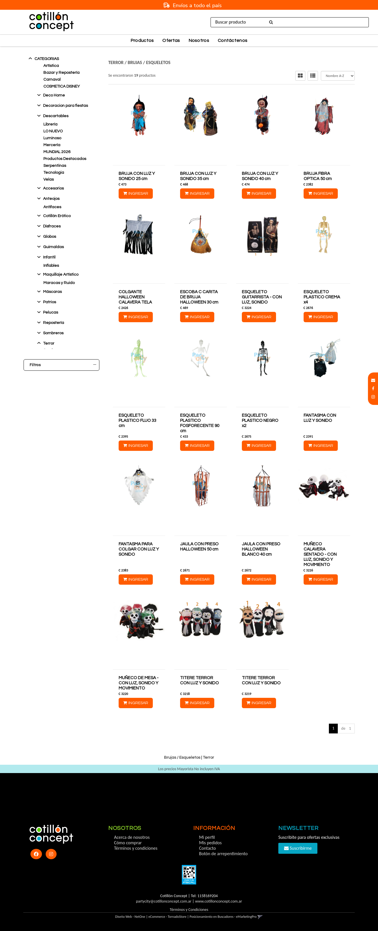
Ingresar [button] (314, 22)
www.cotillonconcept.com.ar (218, 901)
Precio (63, 419)
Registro (339, 22)
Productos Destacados (64, 159)
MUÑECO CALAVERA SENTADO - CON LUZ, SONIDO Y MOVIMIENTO (320, 554)
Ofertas (171, 40)
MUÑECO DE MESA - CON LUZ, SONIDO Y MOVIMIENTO (139, 683)
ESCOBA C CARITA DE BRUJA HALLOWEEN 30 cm (199, 297)
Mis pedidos (210, 842)
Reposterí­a (53, 323)
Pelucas (50, 312)
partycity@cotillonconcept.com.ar (163, 901)
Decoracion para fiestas (65, 106)
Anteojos (51, 199)
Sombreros (53, 333)
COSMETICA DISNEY (61, 86)
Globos (49, 237)
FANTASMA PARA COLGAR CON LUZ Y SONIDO (139, 549)
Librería (50, 124)
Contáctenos (232, 40)
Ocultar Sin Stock (49, 390)
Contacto (207, 848)
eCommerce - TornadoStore (167, 917)
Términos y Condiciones (189, 909)
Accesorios (53, 188)
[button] (373, 380)
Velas (48, 179)
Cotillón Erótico (57, 216)
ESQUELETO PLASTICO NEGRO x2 (260, 420)
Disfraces (52, 226)
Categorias (46, 59)
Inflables (51, 266)
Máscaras (52, 292)
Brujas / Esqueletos (149, 62)
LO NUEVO (53, 131)
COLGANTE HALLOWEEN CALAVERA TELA (135, 297)
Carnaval (52, 80)
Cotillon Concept (47, 409)
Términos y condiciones (135, 848)
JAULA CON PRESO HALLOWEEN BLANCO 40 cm (261, 549)
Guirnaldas (53, 247)
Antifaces (52, 207)
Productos (142, 40)
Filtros (63, 365)
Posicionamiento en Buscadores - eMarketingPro (223, 917)
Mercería (51, 145)
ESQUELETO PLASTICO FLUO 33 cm (137, 420)
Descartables (55, 116)
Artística (51, 66)
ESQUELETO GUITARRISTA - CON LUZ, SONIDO (262, 297)
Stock (63, 382)
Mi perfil (207, 837)
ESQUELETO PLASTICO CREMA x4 (322, 297)
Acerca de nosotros (132, 837)
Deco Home (54, 95)
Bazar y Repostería (61, 73)
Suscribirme (298, 848)
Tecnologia (53, 173)
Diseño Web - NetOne (130, 917)
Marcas (63, 401)
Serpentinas (54, 166)
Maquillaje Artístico (60, 275)
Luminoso (52, 138)
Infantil (49, 257)
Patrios (49, 302)
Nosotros (199, 40)
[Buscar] (269, 22)
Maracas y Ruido (59, 283)
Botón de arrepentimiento (223, 853)
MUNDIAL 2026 (56, 152)
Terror (48, 343)
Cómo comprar (128, 842)
